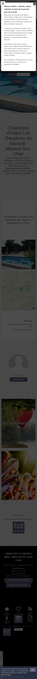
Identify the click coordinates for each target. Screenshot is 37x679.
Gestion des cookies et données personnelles (13, 676)
